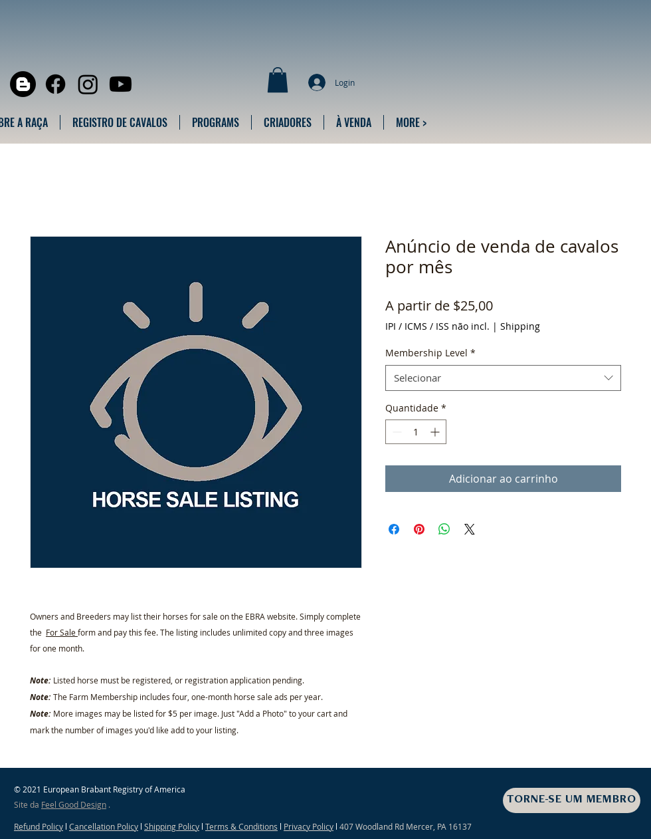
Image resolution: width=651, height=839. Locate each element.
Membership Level (430, 352)
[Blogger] (23, 84)
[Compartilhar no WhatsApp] (444, 529)
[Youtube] (121, 84)
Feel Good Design (73, 804)
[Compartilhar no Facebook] (394, 529)
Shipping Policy (171, 826)
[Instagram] (88, 84)
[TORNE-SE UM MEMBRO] (571, 800)
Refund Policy (38, 826)
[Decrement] (395, 431)
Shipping (520, 326)
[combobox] (503, 378)
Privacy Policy (308, 826)
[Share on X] (470, 529)
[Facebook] (55, 84)
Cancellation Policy (103, 826)
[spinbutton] (416, 431)
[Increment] (436, 431)
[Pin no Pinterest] (419, 529)
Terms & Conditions (241, 826)
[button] (277, 79)
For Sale (62, 632)
